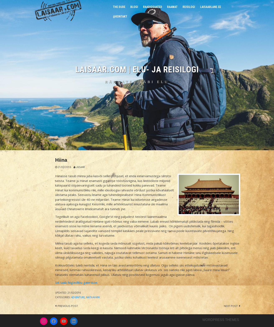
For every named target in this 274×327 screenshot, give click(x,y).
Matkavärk (93, 297)
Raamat (172, 7)
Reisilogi (189, 7)
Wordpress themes (220, 320)
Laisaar (80, 167)
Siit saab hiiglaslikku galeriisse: (76, 282)
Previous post (68, 306)
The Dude (119, 7)
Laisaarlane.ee (210, 7)
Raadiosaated (152, 7)
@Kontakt (120, 16)
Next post (231, 306)
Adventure (78, 297)
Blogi (134, 7)
